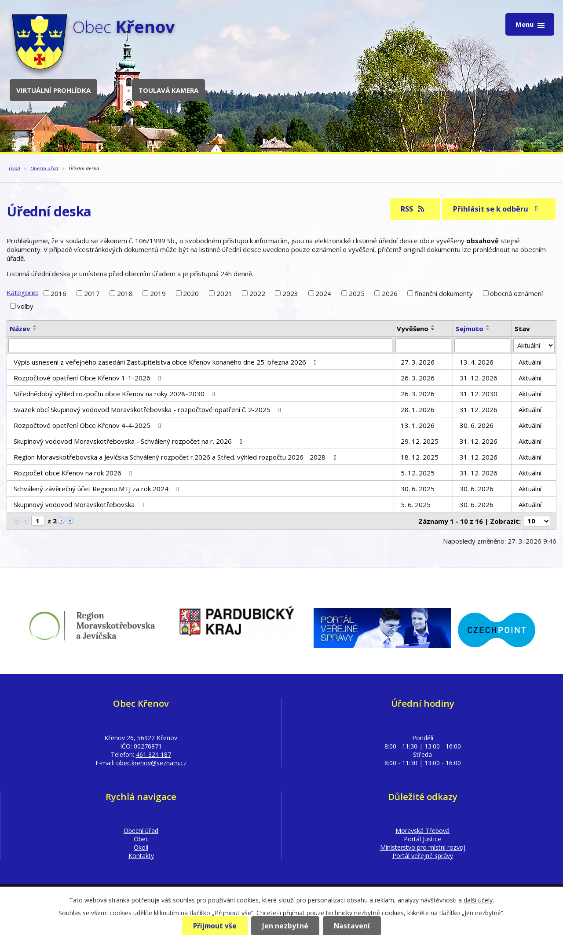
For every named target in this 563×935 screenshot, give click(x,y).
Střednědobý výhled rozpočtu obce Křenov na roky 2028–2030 (116, 393)
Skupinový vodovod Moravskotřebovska (81, 504)
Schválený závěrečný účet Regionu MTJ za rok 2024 (98, 488)
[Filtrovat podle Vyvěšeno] (423, 345)
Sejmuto (469, 328)
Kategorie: (22, 292)
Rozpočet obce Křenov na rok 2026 (74, 472)
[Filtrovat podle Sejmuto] (482, 345)
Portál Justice (422, 839)
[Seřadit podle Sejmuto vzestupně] (488, 326)
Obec (141, 839)
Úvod (14, 168)
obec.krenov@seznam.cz (151, 763)
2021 (224, 293)
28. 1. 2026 (418, 409)
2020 (191, 293)
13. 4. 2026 (477, 362)
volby (25, 306)
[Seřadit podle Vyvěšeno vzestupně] (433, 326)
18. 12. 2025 (420, 457)
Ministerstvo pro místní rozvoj (422, 847)
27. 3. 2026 (418, 362)
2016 (58, 293)
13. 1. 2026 (418, 425)
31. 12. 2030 (478, 393)
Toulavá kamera (168, 90)
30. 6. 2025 (418, 488)
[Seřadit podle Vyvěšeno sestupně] (433, 329)
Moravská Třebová (422, 830)
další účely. (479, 900)
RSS (413, 209)
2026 (390, 293)
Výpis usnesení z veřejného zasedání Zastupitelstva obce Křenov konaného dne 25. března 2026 (166, 362)
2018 (125, 293)
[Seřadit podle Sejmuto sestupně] (488, 329)
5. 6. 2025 (416, 504)
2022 (257, 293)
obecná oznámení (516, 293)
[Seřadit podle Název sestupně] (35, 329)
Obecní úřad (44, 168)
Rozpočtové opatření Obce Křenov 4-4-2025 (89, 425)
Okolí (141, 847)
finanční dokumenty (444, 293)
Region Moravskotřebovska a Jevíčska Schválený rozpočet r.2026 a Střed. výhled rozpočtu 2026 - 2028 (176, 457)
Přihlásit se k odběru (497, 209)
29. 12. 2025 (420, 441)
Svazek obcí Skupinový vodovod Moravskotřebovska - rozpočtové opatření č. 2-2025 (149, 409)
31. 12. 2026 (478, 377)
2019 (158, 293)
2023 (290, 293)
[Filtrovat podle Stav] (534, 345)
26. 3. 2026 (418, 377)
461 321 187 (153, 754)
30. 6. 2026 (477, 425)
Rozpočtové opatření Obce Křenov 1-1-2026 (89, 377)
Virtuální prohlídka (53, 90)
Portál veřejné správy (422, 855)
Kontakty (141, 855)
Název (20, 328)
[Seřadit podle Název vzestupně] (35, 326)
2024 (323, 293)
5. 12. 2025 (418, 472)
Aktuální (530, 362)
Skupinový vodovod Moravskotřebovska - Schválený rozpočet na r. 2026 (129, 441)
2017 (92, 293)
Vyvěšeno (412, 328)
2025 (357, 293)
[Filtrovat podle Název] (200, 345)
